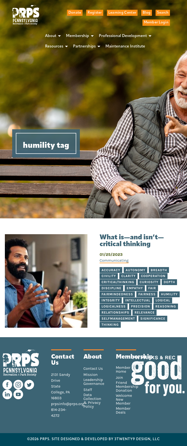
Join (119, 378)
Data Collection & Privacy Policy (92, 401)
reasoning (165, 306)
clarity (128, 276)
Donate (74, 13)
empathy (135, 288)
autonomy (135, 270)
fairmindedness (117, 294)
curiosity (149, 282)
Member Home (123, 369)
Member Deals (123, 410)
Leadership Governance (94, 382)
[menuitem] (51, 36)
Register (95, 13)
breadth (159, 270)
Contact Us (93, 369)
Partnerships (84, 46)
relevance (144, 312)
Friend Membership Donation (127, 386)
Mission (91, 375)
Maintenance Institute (125, 46)
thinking (110, 324)
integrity (111, 300)
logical (163, 300)
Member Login (156, 22)
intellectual (137, 300)
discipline (111, 288)
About (50, 36)
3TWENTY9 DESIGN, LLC (137, 439)
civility (109, 276)
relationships (115, 312)
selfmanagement (118, 318)
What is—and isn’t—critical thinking (132, 241)
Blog (146, 13)
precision (140, 306)
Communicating (114, 260)
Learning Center (122, 13)
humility (169, 294)
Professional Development (123, 36)
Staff (88, 390)
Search (162, 13)
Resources (54, 46)
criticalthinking (118, 282)
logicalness (114, 306)
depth (169, 282)
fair (152, 288)
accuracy (111, 270)
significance (152, 318)
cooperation (153, 276)
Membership (77, 36)
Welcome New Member (124, 399)
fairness (147, 294)
